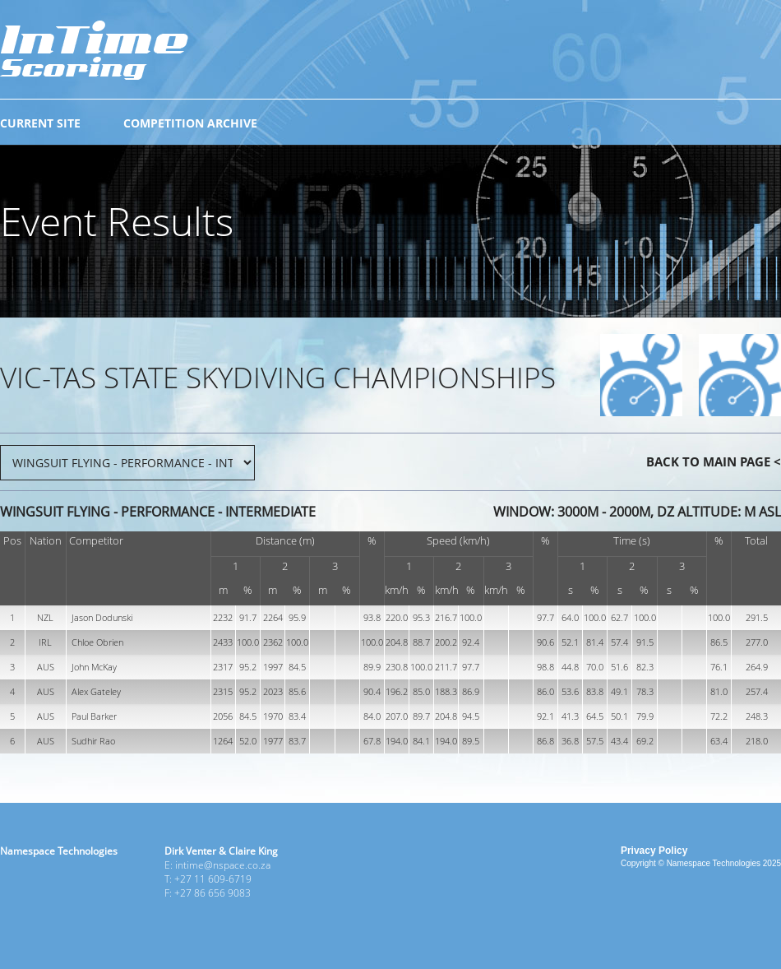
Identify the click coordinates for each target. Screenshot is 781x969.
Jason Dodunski (102, 617)
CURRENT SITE (40, 123)
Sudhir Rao (93, 741)
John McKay (94, 667)
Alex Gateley (96, 691)
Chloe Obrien (97, 642)
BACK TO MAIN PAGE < (713, 461)
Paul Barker (94, 716)
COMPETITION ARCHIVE (190, 123)
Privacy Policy (654, 850)
